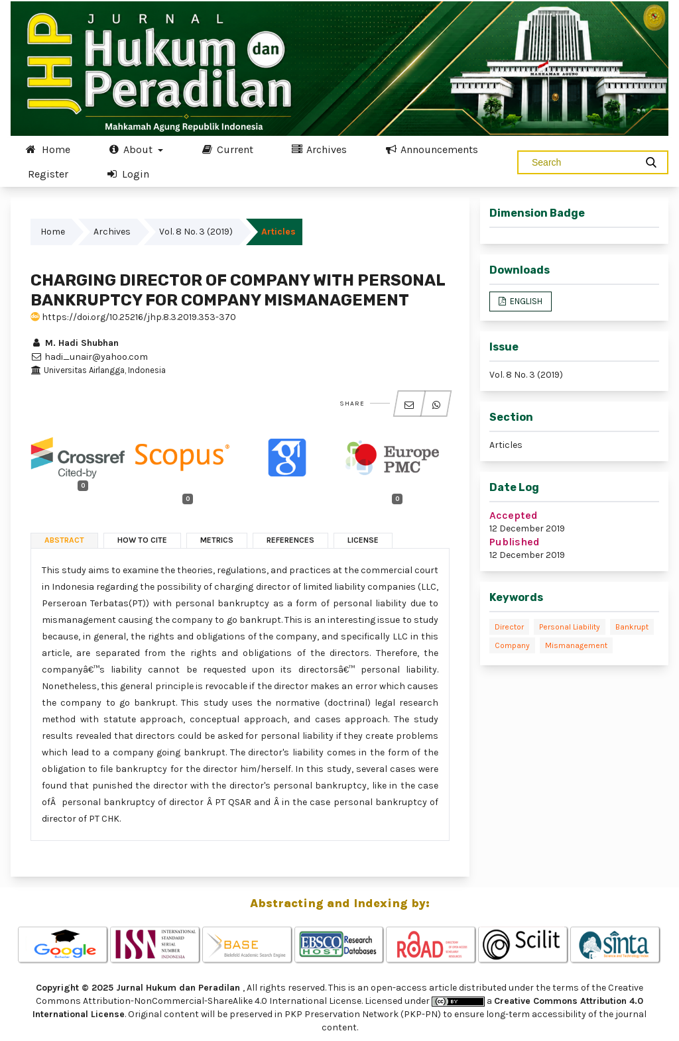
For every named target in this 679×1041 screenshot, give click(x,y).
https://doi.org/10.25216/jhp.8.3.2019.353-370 (133, 317)
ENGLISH (525, 301)
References (290, 540)
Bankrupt (631, 626)
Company (512, 645)
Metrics (216, 540)
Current (226, 149)
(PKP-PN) (421, 1014)
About (131, 149)
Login (127, 174)
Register (48, 174)
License (363, 540)
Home (47, 149)
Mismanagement (576, 645)
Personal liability (569, 626)
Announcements (431, 149)
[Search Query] (582, 162)
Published (514, 541)
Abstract (64, 540)
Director (509, 626)
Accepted (513, 515)
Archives (318, 149)
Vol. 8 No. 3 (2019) (196, 231)
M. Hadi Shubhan (75, 343)
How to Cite (142, 540)
